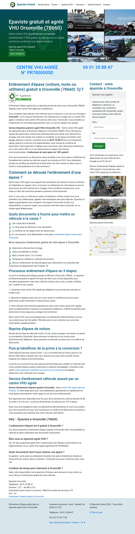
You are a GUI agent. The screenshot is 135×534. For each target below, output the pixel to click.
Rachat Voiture (94, 4)
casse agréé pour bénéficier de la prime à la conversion (39, 370)
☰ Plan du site (96, 512)
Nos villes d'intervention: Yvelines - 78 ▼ (68, 522)
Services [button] (80, 4)
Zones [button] (55, 4)
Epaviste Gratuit (26, 4)
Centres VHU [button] (67, 4)
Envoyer (98, 145)
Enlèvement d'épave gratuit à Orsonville (26, 496)
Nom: (94, 122)
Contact (106, 4)
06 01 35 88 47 (17, 54)
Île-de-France (44, 4)
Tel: (93, 133)
